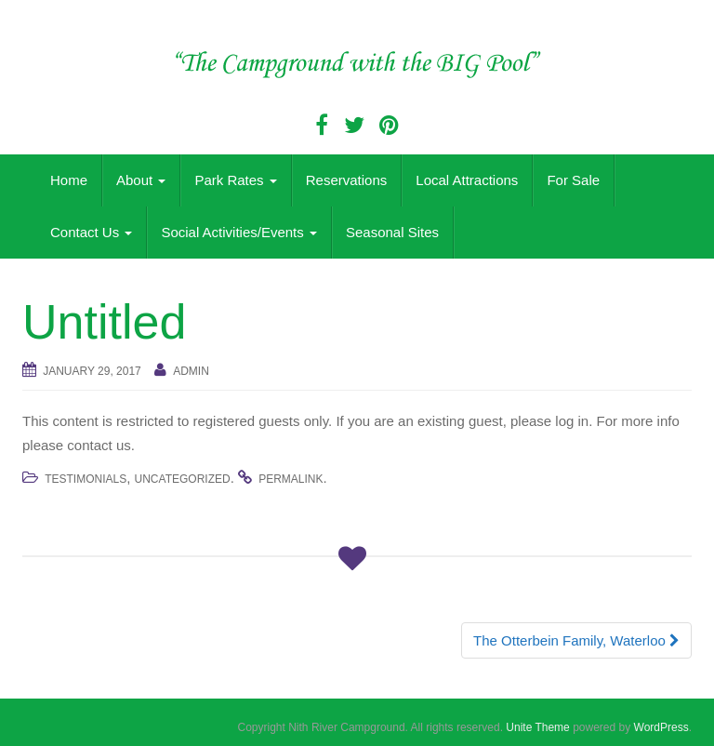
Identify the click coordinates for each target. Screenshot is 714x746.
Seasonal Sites (392, 232)
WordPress (661, 727)
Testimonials (85, 479)
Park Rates (235, 180)
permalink (290, 479)
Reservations (347, 180)
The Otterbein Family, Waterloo (576, 640)
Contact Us (91, 232)
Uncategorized (183, 479)
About (140, 180)
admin (191, 371)
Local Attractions (467, 180)
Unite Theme (537, 727)
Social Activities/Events (239, 232)
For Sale (573, 180)
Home (68, 180)
